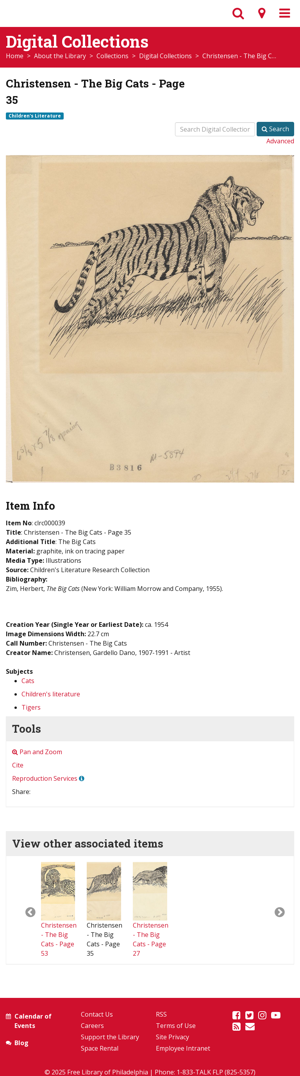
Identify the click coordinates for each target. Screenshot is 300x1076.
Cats (27, 680)
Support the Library (110, 1037)
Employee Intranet (183, 1048)
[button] (23, 910)
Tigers (31, 707)
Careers (92, 1025)
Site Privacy (172, 1037)
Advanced (280, 141)
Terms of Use (176, 1025)
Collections (112, 56)
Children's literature (50, 694)
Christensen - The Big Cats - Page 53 (59, 922)
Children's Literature (35, 115)
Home (14, 56)
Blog (21, 1043)
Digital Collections (165, 56)
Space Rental (99, 1048)
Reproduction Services (44, 778)
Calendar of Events (33, 1021)
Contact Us (97, 1014)
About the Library (60, 56)
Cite (17, 765)
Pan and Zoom (37, 752)
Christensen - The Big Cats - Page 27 (150, 922)
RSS (161, 1014)
